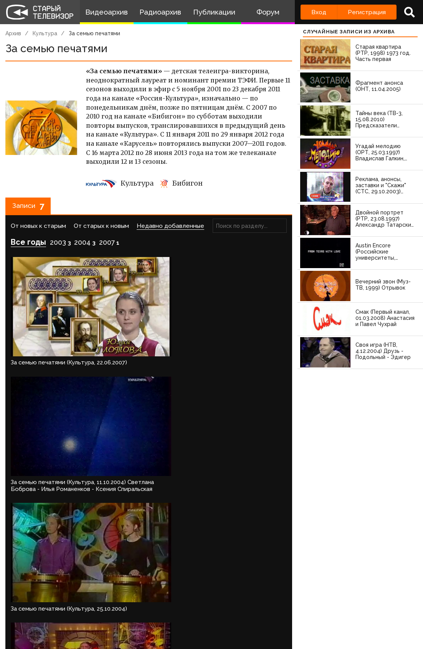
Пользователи (204, 613)
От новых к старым (38, 228)
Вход (318, 12)
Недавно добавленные (170, 228)
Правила (105, 613)
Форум (267, 12)
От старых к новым (101, 228)
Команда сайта (53, 613)
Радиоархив (160, 12)
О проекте (14, 613)
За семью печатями (94, 33)
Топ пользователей (260, 613)
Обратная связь (142, 613)
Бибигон (181, 183)
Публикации (214, 12)
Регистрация (367, 12)
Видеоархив (106, 12)
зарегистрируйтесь (86, 584)
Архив (13, 33)
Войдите (28, 584)
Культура (45, 33)
